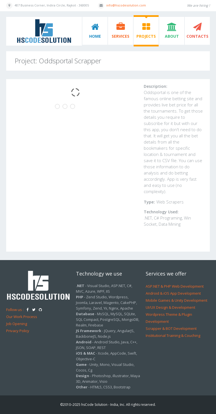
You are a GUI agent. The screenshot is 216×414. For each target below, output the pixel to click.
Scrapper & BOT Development (171, 328)
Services (120, 36)
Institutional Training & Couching (173, 335)
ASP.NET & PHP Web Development (175, 286)
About (172, 36)
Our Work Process (21, 316)
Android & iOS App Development (173, 293)
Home (95, 36)
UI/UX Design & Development (170, 307)
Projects (146, 36)
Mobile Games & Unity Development (176, 300)
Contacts (197, 36)
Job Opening (16, 323)
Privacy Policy (17, 330)
